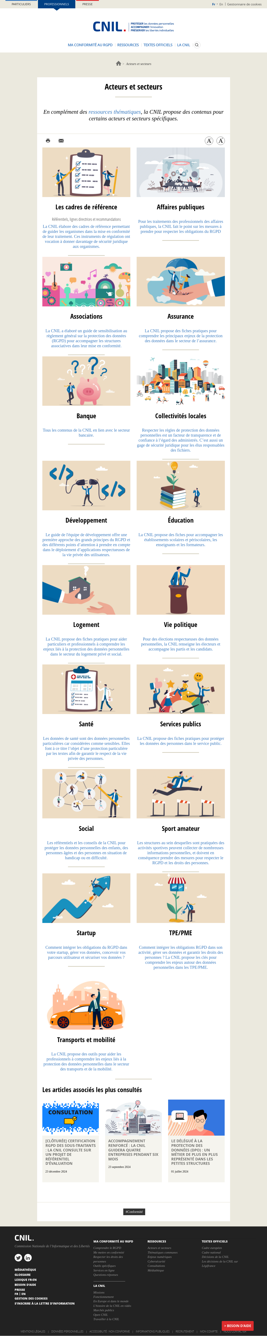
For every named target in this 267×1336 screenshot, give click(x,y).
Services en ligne (104, 1270)
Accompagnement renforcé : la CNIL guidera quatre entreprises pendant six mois (133, 1149)
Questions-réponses (105, 1274)
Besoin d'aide (239, 1326)
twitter (18, 1257)
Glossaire (23, 1274)
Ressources (128, 44)
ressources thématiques (115, 112)
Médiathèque (155, 1270)
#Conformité (134, 1212)
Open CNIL (100, 1314)
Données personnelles (67, 1331)
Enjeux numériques (159, 1257)
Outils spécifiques (104, 1265)
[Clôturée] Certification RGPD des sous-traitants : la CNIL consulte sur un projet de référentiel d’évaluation (70, 1152)
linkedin (28, 1257)
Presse (87, 4)
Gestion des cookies (31, 1298)
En (221, 4)
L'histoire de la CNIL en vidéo (112, 1305)
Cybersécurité (156, 1261)
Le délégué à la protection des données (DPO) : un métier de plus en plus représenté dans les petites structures (194, 1152)
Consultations (156, 1265)
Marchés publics (103, 1310)
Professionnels (56, 4)
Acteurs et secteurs (159, 1248)
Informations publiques (153, 1331)
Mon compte (209, 1331)
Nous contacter (235, 1331)
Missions (99, 1292)
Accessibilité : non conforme (109, 1331)
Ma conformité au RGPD (90, 44)
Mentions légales (33, 1331)
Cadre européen (212, 1248)
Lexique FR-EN (26, 1279)
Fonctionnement (103, 1297)
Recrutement (185, 1331)
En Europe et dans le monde (111, 1301)
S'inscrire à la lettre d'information (45, 1303)
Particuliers (21, 4)
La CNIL (183, 44)
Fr (213, 4)
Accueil (118, 63)
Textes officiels (158, 44)
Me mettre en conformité (108, 1252)
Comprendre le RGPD (107, 1248)
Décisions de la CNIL (215, 1257)
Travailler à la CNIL (106, 1319)
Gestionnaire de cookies (244, 4)
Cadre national (211, 1252)
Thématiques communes (162, 1252)
